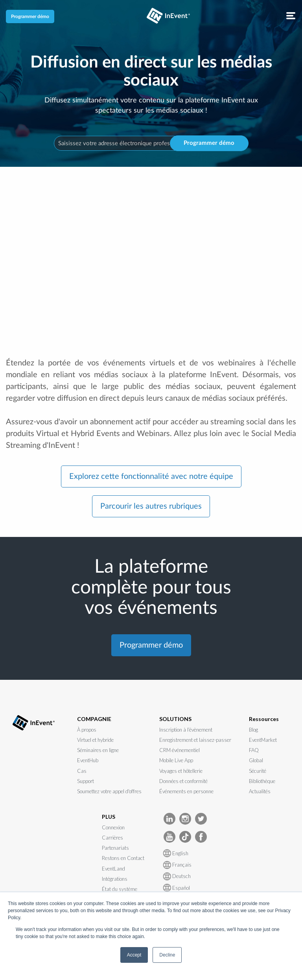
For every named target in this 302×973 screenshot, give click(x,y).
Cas (82, 771)
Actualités (260, 791)
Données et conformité (183, 781)
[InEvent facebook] (201, 836)
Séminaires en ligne (98, 750)
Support (85, 781)
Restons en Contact (123, 858)
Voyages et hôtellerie (181, 771)
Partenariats (115, 848)
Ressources (264, 719)
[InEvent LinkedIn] (169, 818)
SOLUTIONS (175, 719)
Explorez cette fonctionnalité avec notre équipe (151, 476)
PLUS (108, 816)
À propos (86, 730)
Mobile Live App (176, 760)
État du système (119, 889)
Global (256, 760)
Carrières (112, 837)
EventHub (87, 760)
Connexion (113, 827)
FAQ (254, 750)
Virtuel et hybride (95, 740)
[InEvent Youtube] (169, 836)
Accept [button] (134, 955)
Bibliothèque (262, 781)
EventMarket (263, 740)
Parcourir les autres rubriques (151, 506)
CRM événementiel (179, 750)
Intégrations (114, 879)
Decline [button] (167, 955)
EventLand (113, 868)
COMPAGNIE (94, 719)
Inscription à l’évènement (185, 730)
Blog (253, 730)
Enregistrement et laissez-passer (195, 740)
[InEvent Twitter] (201, 818)
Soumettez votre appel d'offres (109, 791)
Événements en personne (186, 791)
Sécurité (257, 771)
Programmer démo (30, 16)
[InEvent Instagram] (185, 818)
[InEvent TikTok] (185, 836)
